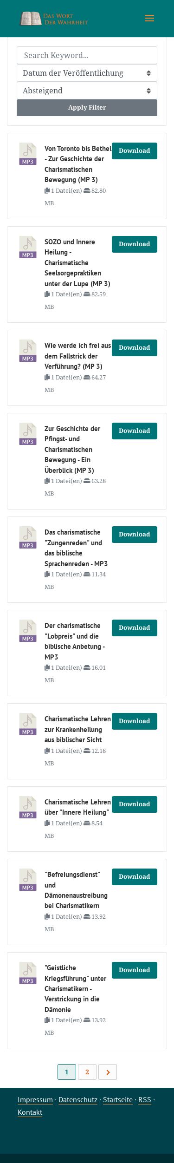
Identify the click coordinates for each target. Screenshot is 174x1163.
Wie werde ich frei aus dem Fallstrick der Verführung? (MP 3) (78, 356)
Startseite (118, 1099)
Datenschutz (77, 1099)
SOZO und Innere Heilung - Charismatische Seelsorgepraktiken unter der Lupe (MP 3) (77, 262)
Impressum (35, 1099)
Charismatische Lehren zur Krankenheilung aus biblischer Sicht (78, 729)
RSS (144, 1099)
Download (134, 150)
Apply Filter (87, 107)
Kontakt (30, 1112)
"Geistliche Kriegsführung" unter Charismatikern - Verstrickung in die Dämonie (75, 988)
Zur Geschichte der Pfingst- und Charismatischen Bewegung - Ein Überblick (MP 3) (72, 449)
